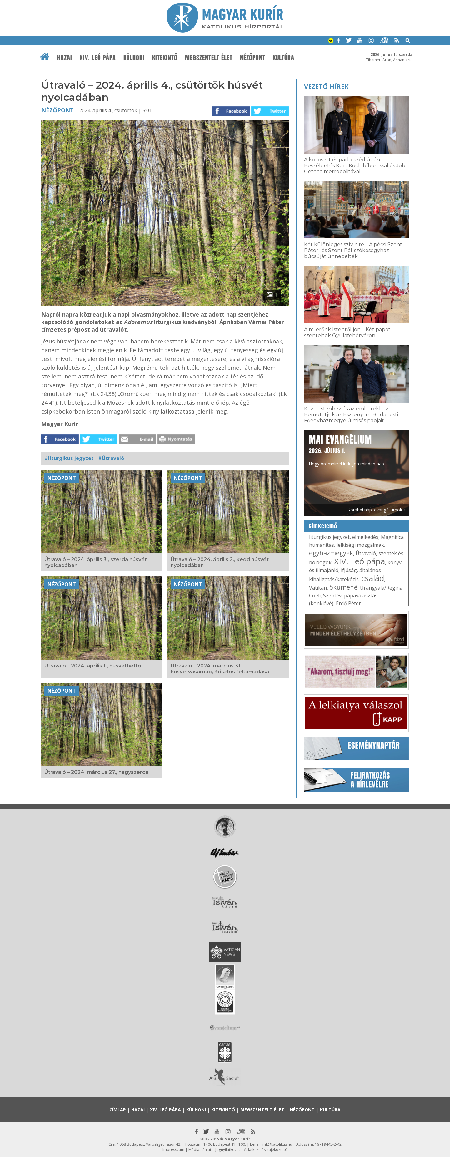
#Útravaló (111, 458)
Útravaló (366, 553)
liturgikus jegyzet (329, 537)
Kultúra (283, 58)
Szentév (332, 595)
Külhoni (134, 58)
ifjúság (349, 570)
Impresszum (173, 1149)
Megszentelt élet (208, 58)
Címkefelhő (323, 526)
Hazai (64, 58)
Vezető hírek (326, 86)
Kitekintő (165, 58)
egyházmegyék (331, 553)
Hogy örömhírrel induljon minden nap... (348, 450)
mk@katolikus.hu (277, 1144)
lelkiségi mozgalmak (360, 544)
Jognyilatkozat (227, 1149)
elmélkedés (365, 537)
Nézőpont (252, 58)
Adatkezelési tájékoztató (266, 1149)
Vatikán (318, 587)
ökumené (343, 587)
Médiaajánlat (199, 1149)
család (372, 578)
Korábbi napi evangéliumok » (377, 510)
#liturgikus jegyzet (69, 458)
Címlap (117, 1110)
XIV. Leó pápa (98, 58)
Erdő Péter (348, 603)
